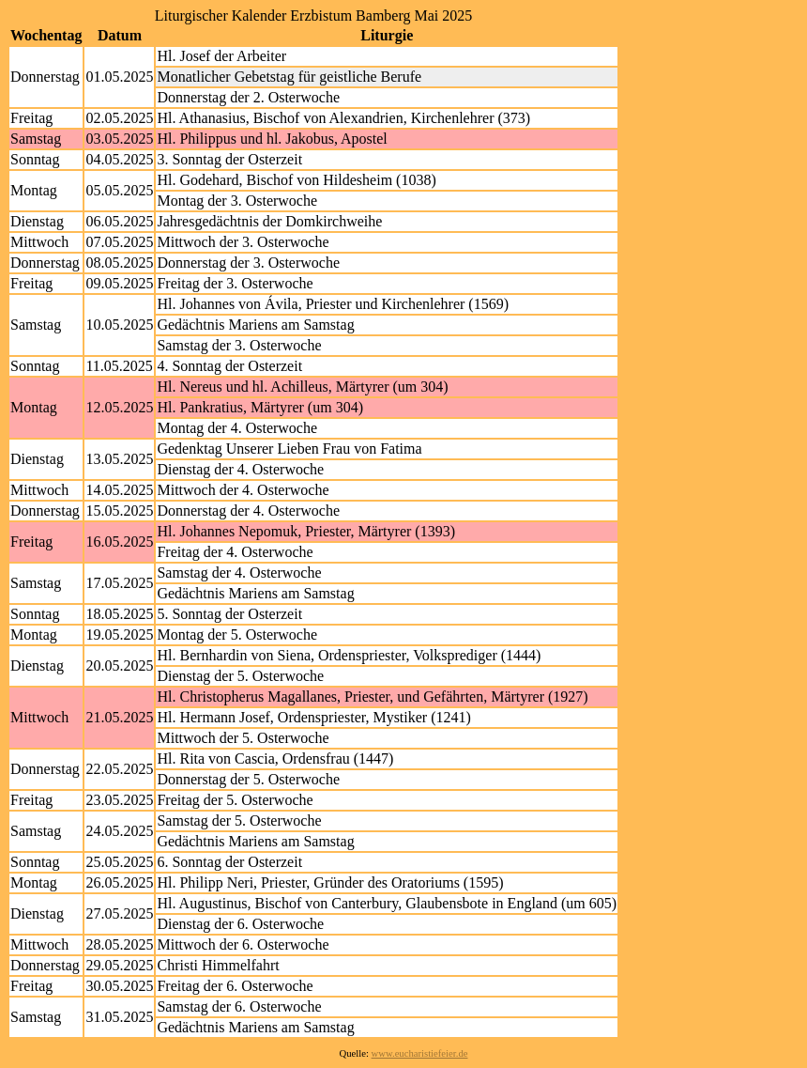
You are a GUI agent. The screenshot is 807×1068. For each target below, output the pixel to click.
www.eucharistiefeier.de (420, 1053)
